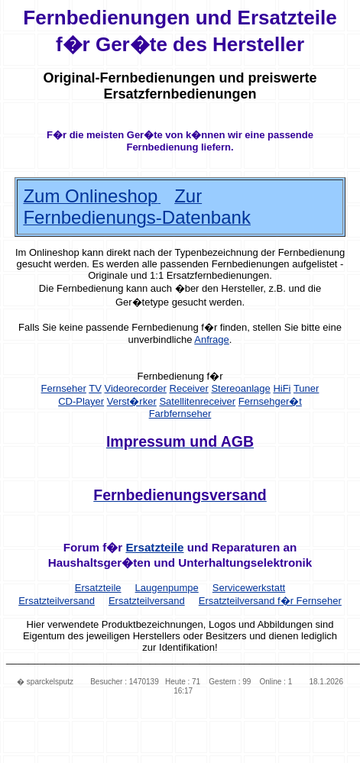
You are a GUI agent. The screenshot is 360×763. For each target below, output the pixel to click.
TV (95, 388)
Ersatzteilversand (147, 600)
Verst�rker (132, 401)
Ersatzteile (154, 547)
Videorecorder (135, 388)
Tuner (306, 388)
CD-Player (81, 401)
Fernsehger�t (270, 401)
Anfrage (211, 339)
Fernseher (63, 388)
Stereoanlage (240, 388)
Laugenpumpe (167, 587)
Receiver (189, 388)
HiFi (281, 388)
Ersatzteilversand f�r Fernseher (270, 600)
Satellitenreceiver (197, 401)
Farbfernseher (180, 413)
